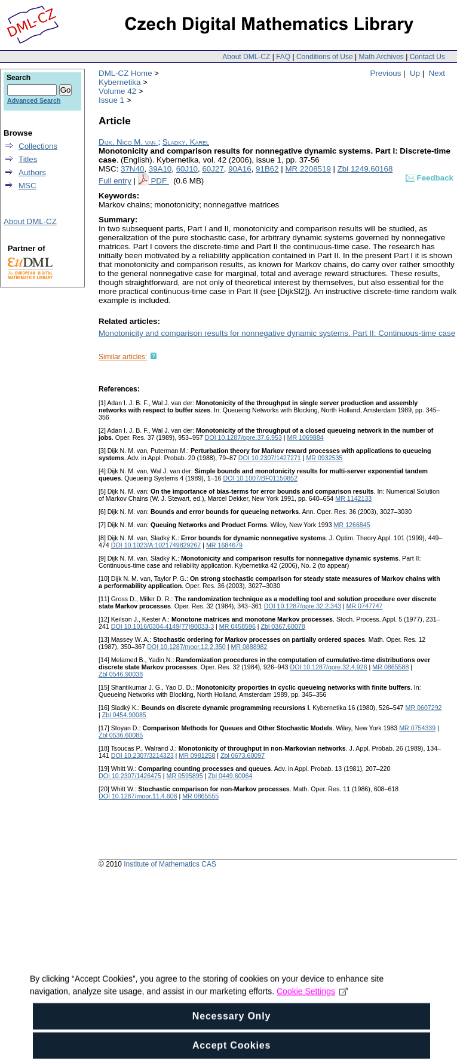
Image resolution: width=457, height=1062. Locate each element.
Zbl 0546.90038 (121, 674)
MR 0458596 (237, 626)
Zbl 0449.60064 (230, 775)
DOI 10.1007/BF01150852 (260, 478)
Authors (32, 172)
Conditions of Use (324, 57)
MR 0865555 (200, 796)
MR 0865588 (390, 667)
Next (437, 73)
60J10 (187, 168)
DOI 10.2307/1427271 (269, 457)
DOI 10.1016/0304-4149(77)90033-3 (162, 626)
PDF (159, 180)
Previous (385, 73)
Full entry (115, 180)
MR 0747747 (364, 606)
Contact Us (427, 57)
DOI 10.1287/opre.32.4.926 (328, 667)
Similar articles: (123, 357)
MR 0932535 (324, 457)
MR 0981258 (197, 755)
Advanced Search (33, 100)
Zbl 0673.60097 (242, 755)
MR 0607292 (424, 707)
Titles (28, 159)
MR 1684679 (224, 545)
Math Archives (380, 57)
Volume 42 (117, 91)
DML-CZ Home (125, 73)
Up (415, 73)
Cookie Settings (312, 1017)
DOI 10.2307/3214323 (142, 755)
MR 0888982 (249, 646)
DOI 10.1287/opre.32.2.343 (302, 606)
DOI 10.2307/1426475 (130, 775)
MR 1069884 (305, 437)
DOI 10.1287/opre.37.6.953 (243, 437)
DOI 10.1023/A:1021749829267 (156, 545)
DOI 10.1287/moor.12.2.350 (186, 646)
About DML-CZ (246, 57)
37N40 (132, 168)
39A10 (160, 168)
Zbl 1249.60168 (365, 168)
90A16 (239, 168)
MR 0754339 (417, 728)
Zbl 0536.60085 (121, 735)
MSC (27, 185)
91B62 (267, 168)
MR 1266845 (352, 524)
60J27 (212, 168)
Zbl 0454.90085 (124, 714)
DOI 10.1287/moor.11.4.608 (138, 796)
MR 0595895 (185, 775)
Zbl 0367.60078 (283, 626)
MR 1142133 (353, 498)
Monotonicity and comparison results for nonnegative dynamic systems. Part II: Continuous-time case (277, 333)
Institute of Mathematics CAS (170, 864)
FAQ (283, 57)
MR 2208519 (308, 168)
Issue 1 (111, 100)
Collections (38, 146)
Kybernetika (119, 82)
